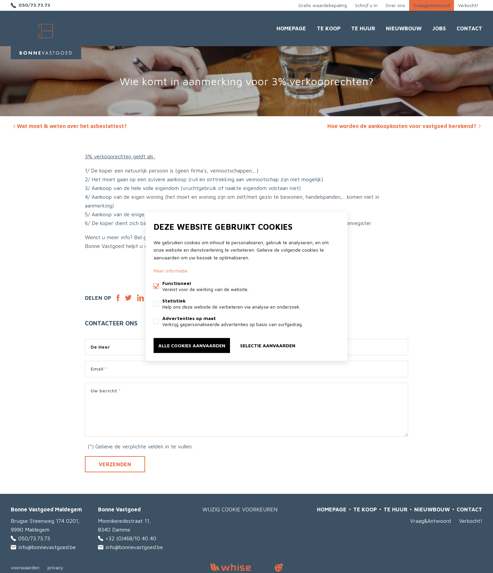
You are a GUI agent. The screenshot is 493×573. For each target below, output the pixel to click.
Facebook (118, 297)
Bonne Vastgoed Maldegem (46, 509)
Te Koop (328, 28)
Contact (469, 28)
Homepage (291, 28)
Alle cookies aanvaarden (191, 345)
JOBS (439, 28)
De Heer (100, 347)
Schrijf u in (366, 5)
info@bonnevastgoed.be (47, 547)
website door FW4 (279, 567)
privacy (55, 567)
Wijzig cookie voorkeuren (239, 509)
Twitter (128, 297)
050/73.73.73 (34, 5)
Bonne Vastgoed (119, 509)
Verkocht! (468, 5)
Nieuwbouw (404, 28)
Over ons (395, 5)
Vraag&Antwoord (431, 5)
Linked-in (140, 297)
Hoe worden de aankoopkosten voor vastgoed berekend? (404, 126)
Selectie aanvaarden (267, 345)
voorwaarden (25, 567)
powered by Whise (238, 567)
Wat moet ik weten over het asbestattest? (69, 126)
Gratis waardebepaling (322, 5)
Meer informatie (171, 270)
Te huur (363, 28)
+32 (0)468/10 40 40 (130, 538)
